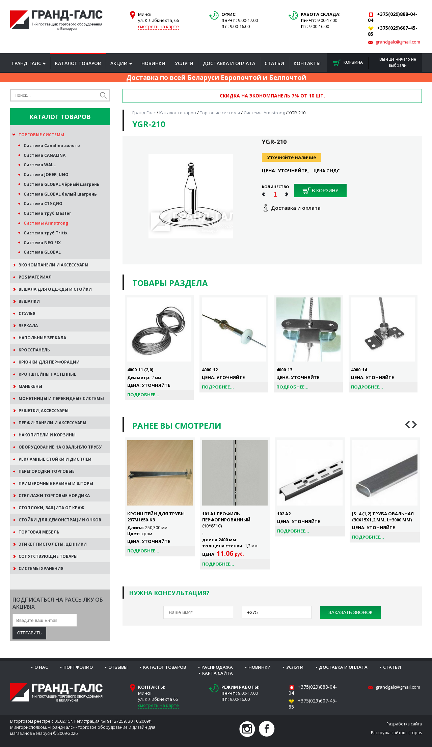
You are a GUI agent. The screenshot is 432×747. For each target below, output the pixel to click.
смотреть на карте (158, 26)
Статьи (274, 63)
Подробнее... (143, 395)
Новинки (153, 63)
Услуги (184, 63)
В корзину (320, 191)
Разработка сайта (404, 724)
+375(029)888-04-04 (313, 690)
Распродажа (217, 667)
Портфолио (78, 667)
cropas (415, 733)
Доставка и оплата (229, 63)
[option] (160, 496)
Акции (119, 63)
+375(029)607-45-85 (313, 703)
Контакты (307, 63)
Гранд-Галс (26, 63)
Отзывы (118, 667)
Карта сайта (217, 673)
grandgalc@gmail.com (398, 42)
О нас (41, 667)
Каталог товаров (78, 63)
